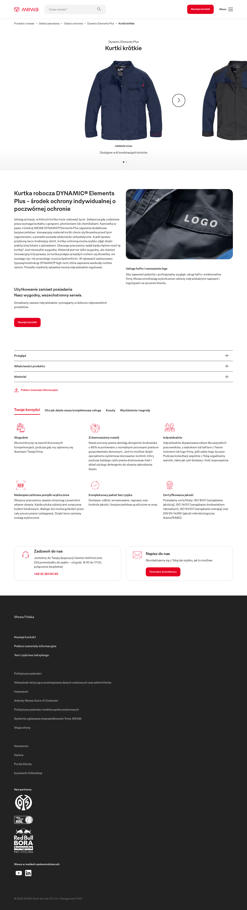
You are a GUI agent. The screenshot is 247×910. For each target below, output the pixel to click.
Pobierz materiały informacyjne (35, 389)
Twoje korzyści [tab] (27, 409)
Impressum (21, 691)
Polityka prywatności (28, 673)
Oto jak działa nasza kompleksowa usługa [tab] (73, 410)
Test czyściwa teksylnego (31, 655)
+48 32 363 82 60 (46, 574)
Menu (226, 9)
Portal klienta (23, 764)
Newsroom (21, 746)
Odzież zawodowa (49, 23)
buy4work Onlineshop (28, 773)
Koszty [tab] (110, 410)
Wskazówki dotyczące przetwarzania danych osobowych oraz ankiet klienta (62, 682)
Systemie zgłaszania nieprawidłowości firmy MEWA (47, 718)
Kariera (18, 755)
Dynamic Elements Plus (100, 23)
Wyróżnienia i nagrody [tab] (135, 410)
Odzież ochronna (73, 23)
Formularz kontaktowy (163, 571)
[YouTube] (19, 873)
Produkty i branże (24, 23)
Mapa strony (22, 727)
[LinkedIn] (28, 873)
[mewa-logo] (26, 9)
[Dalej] (178, 100)
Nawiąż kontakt (200, 9)
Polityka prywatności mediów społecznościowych (46, 709)
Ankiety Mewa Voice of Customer (36, 700)
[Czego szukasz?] (75, 9)
